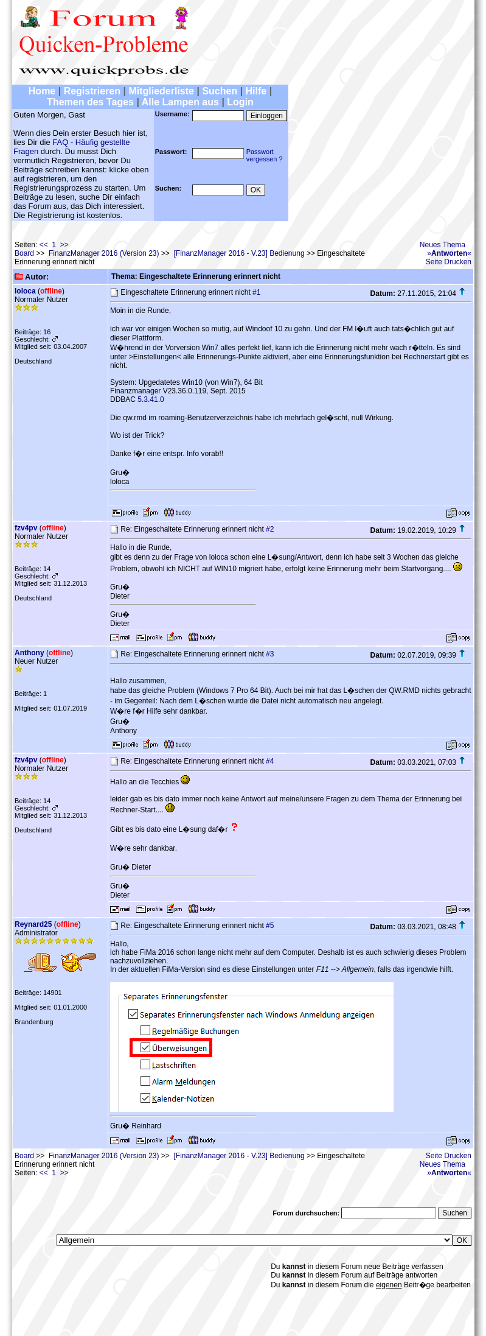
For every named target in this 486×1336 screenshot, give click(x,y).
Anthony (29, 653)
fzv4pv (26, 528)
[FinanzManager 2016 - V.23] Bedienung (239, 253)
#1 (256, 292)
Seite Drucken (448, 262)
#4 (270, 761)
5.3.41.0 (150, 399)
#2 (270, 529)
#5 (270, 925)
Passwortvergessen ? (264, 155)
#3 (270, 654)
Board (24, 253)
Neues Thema (442, 245)
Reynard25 (33, 924)
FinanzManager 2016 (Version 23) (104, 253)
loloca (25, 291)
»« (449, 253)
